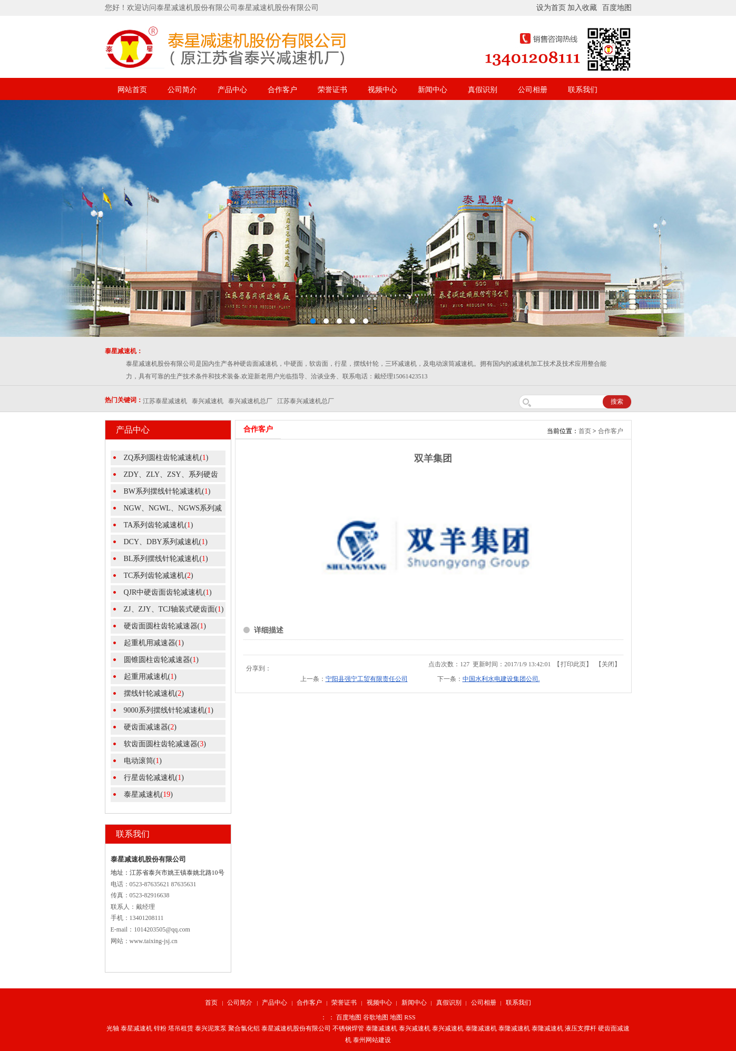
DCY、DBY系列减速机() (166, 542)
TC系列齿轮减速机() (158, 575)
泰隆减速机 (381, 1028)
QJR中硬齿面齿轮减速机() (168, 592)
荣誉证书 (332, 90)
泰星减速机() (148, 794)
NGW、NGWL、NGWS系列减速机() (166, 510)
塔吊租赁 (180, 1028)
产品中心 (232, 90)
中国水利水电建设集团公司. (501, 679)
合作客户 (282, 90)
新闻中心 (432, 90)
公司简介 (182, 90)
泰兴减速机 (414, 1028)
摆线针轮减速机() (154, 693)
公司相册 (532, 90)
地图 (396, 1017)
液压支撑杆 (580, 1028)
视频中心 (382, 90)
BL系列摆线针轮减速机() (166, 559)
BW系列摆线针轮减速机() (167, 491)
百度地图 (617, 8)
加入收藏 (582, 8)
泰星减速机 (136, 1028)
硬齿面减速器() (150, 727)
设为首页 (551, 8)
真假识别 (482, 90)
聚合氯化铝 (244, 1028)
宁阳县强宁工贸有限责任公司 (367, 679)
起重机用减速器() (154, 643)
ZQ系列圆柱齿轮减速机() (166, 458)
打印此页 (573, 664)
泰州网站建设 (372, 1040)
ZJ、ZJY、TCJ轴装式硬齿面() (174, 609)
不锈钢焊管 (348, 1028)
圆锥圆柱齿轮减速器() (161, 660)
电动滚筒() (143, 761)
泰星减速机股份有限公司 (296, 1028)
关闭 (608, 664)
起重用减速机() (150, 676)
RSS (409, 1017)
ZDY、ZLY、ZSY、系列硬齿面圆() (164, 476)
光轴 (112, 1028)
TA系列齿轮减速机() (158, 525)
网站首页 (132, 90)
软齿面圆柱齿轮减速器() (165, 744)
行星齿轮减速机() (154, 778)
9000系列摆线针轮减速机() (168, 710)
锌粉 (160, 1028)
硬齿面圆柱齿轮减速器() (165, 626)
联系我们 (582, 90)
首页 (584, 431)
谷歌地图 (375, 1017)
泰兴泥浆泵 (211, 1028)
